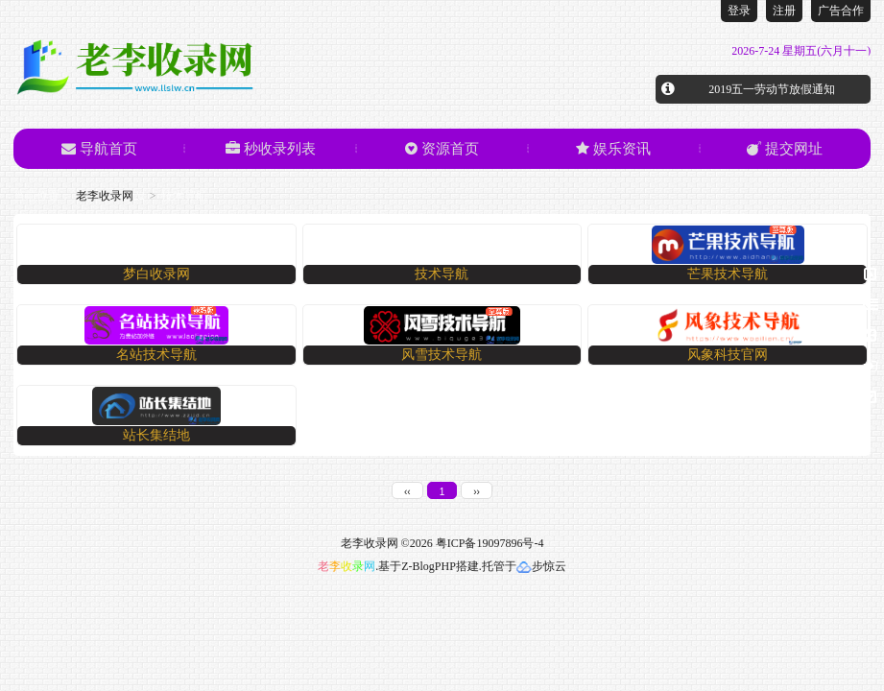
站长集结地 (156, 435)
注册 (784, 10)
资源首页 (442, 148)
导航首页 (99, 148)
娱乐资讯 (613, 148)
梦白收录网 (156, 274)
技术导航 (441, 274)
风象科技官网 (727, 354)
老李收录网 (104, 196)
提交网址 (785, 148)
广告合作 (841, 10)
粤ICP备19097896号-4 (490, 543)
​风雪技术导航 (441, 354)
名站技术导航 (156, 354)
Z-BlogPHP (428, 566)
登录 (739, 10)
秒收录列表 (271, 148)
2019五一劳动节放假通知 (771, 89)
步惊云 (541, 566)
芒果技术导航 (727, 274)
